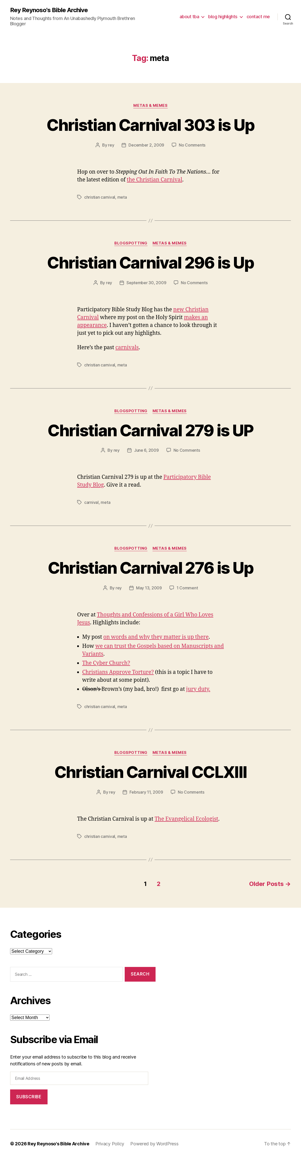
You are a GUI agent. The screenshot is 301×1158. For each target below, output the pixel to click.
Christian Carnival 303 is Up (150, 125)
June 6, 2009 (146, 450)
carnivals (127, 347)
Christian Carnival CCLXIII (150, 772)
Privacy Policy (109, 1143)
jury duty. (198, 689)
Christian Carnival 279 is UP (150, 430)
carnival (91, 502)
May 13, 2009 (149, 587)
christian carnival (99, 197)
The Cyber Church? (106, 663)
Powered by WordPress (154, 1143)
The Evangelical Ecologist (186, 819)
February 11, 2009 (146, 792)
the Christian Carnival (154, 179)
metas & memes (150, 105)
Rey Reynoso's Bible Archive (49, 10)
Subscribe (28, 1096)
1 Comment (187, 587)
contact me (258, 16)
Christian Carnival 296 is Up (150, 262)
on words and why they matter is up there (155, 637)
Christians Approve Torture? (118, 672)
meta (122, 197)
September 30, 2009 (146, 282)
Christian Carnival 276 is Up (150, 567)
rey (111, 145)
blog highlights (223, 16)
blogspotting (130, 243)
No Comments (192, 145)
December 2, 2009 (146, 145)
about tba (189, 16)
